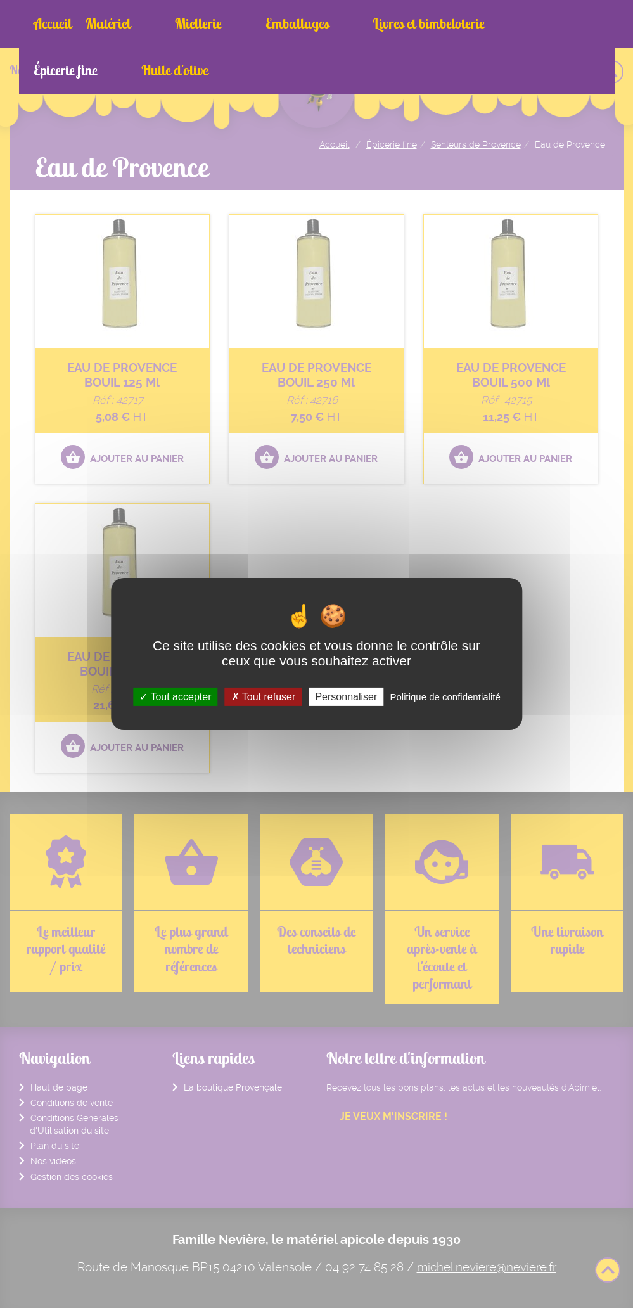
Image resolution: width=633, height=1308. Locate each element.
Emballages (237, 23)
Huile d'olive (519, 23)
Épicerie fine (440, 23)
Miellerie (168, 23)
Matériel (108, 23)
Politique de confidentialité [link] (445, 696)
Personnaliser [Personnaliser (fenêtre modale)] (346, 696)
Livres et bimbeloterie (339, 23)
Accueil (53, 23)
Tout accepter (175, 696)
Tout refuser (263, 696)
